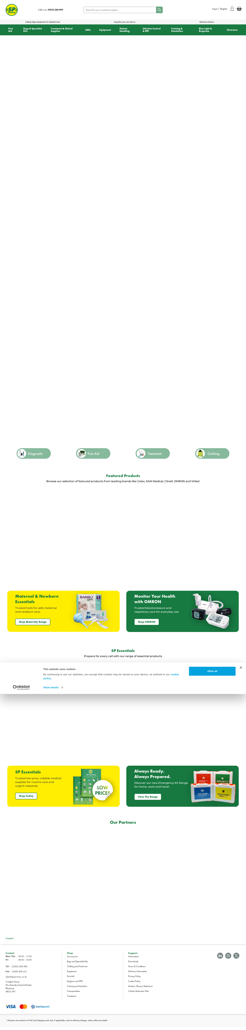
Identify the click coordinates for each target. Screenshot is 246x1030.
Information (133, 959)
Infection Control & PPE (152, 30)
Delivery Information (137, 974)
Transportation (73, 994)
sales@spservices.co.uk (16, 979)
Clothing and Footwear (77, 969)
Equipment (105, 29)
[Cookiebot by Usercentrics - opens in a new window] (21, 1023)
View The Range (148, 796)
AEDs (88, 29)
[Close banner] (241, 1003)
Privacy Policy (134, 979)
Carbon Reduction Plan (138, 994)
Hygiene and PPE (75, 984)
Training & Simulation (177, 30)
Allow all (212, 1007)
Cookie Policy (134, 984)
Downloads (133, 964)
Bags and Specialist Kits (77, 964)
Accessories (72, 959)
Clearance (232, 29)
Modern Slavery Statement (140, 989)
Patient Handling (125, 30)
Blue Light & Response (205, 30)
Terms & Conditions (136, 969)
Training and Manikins (77, 989)
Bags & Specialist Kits (32, 30)
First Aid (10, 30)
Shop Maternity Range (33, 622)
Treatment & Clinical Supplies (62, 30)
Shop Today (26, 796)
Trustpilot (9, 938)
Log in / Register (223, 9)
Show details (51, 1023)
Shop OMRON (146, 622)
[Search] (159, 10)
